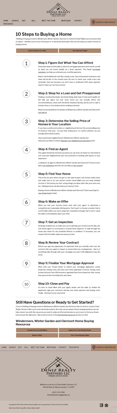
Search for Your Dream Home (80, 330)
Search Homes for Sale (37, 51)
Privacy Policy (55, 405)
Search (15, 21)
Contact (78, 21)
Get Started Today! (79, 51)
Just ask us (42, 113)
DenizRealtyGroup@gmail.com (58, 395)
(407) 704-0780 (58, 393)
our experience (48, 166)
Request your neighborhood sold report (76, 141)
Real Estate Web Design (17, 408)
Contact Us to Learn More (37, 330)
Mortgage (66, 21)
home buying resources (66, 315)
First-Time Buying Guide (80, 336)
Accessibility (64, 405)
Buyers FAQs (37, 336)
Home (5, 21)
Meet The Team (37, 348)
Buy (20, 348)
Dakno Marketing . (33, 408)
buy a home (78, 166)
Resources (74, 348)
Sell (26, 348)
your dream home (45, 193)
